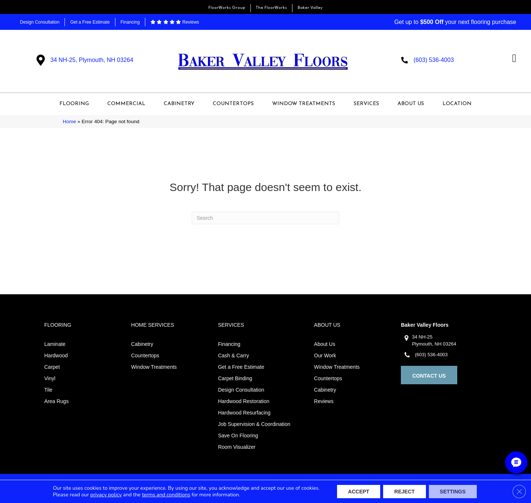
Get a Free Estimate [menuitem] (90, 22)
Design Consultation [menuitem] (39, 22)
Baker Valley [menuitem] (310, 8)
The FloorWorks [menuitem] (271, 8)
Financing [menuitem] (130, 22)
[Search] (265, 218)
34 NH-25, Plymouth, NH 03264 (92, 60)
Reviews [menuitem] (174, 22)
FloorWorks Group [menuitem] (226, 8)
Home (69, 121)
